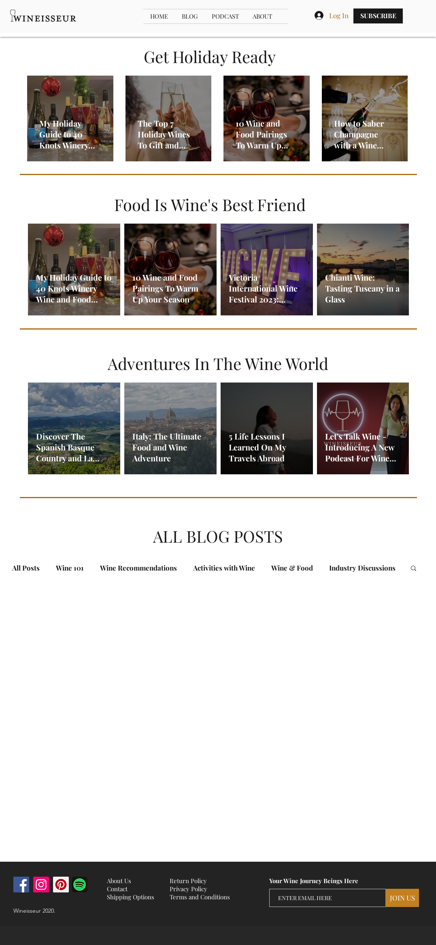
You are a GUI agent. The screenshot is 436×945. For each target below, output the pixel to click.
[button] (413, 568)
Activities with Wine (224, 568)
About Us (119, 881)
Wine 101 (70, 568)
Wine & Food (292, 568)
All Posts (26, 568)
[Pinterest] (61, 884)
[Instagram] (41, 884)
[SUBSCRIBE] (378, 15)
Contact (117, 889)
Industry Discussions (362, 568)
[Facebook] (21, 884)
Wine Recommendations (138, 568)
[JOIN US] (402, 898)
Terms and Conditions (200, 897)
